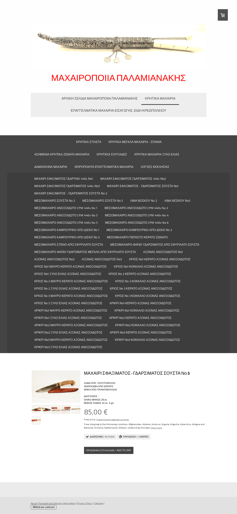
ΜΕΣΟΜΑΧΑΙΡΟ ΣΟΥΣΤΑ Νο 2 (54, 200)
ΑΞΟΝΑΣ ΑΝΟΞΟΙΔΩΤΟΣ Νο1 (163, 252)
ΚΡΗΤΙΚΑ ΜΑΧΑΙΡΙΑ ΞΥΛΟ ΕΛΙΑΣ (156, 154)
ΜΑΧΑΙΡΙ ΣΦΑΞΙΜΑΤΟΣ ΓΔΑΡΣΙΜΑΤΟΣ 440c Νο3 (67, 186)
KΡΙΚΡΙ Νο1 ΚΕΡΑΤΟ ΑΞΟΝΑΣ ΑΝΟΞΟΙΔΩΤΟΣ (140, 303)
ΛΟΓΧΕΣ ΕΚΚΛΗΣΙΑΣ (155, 166)
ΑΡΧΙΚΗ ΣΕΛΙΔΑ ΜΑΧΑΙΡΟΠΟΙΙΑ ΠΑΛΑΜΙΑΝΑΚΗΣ (100, 98)
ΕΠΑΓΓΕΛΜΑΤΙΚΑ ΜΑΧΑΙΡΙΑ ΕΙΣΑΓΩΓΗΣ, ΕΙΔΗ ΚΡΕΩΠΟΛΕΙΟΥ (118, 110)
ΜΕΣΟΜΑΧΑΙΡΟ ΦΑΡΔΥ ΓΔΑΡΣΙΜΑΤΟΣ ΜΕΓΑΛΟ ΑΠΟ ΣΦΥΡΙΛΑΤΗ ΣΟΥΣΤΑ (85, 252)
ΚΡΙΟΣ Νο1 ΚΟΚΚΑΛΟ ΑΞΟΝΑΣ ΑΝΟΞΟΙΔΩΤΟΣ (146, 266)
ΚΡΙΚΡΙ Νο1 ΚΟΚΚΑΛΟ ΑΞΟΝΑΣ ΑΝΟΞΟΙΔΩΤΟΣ (147, 310)
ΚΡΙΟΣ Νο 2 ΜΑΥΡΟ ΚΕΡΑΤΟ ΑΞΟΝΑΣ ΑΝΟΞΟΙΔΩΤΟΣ (71, 281)
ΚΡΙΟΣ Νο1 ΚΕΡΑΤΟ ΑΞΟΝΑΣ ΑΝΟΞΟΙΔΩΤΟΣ (160, 259)
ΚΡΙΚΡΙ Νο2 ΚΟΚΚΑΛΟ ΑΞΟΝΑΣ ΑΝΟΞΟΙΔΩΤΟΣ (147, 325)
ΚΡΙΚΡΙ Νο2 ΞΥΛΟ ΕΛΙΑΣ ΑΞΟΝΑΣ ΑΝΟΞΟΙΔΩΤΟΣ (68, 332)
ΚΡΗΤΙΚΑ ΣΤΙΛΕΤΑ (88, 142)
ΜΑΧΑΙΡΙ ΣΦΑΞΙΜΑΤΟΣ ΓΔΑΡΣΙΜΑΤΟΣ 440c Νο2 (133, 178)
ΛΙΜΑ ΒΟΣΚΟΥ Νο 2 (143, 200)
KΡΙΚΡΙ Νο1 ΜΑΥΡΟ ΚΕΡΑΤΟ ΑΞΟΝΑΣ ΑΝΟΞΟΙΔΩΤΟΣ (70, 310)
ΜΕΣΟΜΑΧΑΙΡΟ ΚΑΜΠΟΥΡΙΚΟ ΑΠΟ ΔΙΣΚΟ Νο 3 (67, 237)
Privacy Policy (85, 503)
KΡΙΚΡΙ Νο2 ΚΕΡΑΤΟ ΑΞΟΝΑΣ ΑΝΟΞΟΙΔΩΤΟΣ (140, 317)
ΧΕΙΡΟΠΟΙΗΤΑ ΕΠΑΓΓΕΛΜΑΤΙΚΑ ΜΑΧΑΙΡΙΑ (103, 166)
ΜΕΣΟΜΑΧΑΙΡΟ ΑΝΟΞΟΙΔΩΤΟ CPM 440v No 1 (65, 208)
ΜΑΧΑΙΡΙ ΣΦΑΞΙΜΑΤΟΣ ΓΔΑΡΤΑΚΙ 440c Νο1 (63, 178)
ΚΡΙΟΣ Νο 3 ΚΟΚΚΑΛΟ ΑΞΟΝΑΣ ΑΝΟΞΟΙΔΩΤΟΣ (147, 295)
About (34, 503)
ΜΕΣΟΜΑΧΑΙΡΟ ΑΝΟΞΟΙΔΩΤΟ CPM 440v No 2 (136, 208)
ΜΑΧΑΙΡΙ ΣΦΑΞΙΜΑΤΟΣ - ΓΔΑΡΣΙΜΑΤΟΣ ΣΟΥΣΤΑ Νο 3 (150, 193)
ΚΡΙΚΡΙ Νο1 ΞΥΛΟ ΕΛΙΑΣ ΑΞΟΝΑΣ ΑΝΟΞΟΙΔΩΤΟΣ (68, 317)
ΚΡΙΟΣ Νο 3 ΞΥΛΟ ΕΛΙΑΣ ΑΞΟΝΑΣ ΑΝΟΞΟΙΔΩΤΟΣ (68, 303)
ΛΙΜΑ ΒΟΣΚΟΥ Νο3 (177, 200)
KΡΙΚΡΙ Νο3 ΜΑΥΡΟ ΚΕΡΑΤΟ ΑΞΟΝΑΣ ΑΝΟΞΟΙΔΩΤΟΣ (71, 339)
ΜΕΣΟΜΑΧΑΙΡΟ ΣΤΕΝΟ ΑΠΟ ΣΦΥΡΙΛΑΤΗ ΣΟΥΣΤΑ (68, 244)
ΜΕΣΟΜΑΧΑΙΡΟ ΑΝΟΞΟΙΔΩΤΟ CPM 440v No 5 (66, 222)
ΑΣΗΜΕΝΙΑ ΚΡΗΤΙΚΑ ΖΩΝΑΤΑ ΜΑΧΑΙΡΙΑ (61, 154)
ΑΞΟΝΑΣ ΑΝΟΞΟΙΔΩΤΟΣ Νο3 (102, 259)
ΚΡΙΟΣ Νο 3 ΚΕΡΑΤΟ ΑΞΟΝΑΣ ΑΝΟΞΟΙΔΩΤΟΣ (141, 288)
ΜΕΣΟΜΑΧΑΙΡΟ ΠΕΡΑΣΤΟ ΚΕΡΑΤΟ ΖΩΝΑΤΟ (137, 237)
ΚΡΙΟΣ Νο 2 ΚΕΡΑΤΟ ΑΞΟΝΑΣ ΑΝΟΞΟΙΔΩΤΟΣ (140, 273)
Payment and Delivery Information (57, 503)
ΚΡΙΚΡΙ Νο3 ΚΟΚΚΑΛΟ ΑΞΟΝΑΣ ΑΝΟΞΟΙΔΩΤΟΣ (147, 339)
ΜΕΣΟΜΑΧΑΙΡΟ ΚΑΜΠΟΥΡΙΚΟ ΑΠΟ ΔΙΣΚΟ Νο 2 (139, 230)
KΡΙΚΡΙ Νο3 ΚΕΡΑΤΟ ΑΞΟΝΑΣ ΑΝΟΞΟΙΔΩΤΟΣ (141, 332)
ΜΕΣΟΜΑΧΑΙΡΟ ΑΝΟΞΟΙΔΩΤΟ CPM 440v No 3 (66, 215)
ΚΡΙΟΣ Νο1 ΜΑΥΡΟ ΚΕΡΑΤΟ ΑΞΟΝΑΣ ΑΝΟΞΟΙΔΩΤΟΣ (70, 266)
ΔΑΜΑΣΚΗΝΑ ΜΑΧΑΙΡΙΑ (50, 166)
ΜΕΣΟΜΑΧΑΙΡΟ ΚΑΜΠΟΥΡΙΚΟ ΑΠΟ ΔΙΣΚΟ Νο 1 (66, 230)
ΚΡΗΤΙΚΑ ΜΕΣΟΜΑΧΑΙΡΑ (51, 142)
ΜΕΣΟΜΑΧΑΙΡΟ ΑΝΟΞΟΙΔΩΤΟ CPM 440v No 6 (137, 222)
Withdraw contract (44, 507)
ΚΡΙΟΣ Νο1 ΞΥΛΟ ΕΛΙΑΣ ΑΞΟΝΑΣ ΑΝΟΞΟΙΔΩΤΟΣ (67, 273)
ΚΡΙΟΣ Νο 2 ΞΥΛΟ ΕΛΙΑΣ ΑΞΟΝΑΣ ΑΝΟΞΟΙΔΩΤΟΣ (68, 288)
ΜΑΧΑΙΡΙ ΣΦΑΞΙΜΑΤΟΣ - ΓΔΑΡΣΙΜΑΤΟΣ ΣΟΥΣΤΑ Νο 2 (70, 193)
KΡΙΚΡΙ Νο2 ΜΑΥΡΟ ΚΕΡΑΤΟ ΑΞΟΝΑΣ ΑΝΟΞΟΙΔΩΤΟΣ (71, 325)
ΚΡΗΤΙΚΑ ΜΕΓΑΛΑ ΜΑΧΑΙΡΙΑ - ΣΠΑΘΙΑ (135, 142)
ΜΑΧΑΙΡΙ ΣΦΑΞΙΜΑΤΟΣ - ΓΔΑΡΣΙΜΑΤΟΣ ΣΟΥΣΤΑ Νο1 (143, 186)
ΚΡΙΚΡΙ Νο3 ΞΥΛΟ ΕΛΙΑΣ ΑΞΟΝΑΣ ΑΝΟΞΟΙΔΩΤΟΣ (68, 347)
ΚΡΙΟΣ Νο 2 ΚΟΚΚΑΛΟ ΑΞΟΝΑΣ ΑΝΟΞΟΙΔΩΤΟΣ (148, 281)
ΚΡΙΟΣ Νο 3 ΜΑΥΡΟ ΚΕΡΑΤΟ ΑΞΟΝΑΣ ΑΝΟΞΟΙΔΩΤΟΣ (71, 295)
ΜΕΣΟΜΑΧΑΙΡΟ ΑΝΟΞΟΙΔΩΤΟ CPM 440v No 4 (137, 215)
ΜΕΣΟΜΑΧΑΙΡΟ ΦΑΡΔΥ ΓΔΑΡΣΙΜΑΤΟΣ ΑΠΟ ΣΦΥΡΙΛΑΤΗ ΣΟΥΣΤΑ (154, 244)
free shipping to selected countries (112, 419)
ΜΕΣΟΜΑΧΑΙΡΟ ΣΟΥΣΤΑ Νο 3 (102, 200)
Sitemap (98, 503)
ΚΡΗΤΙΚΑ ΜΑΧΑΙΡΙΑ (160, 98)
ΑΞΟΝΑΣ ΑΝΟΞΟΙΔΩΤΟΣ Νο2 (54, 259)
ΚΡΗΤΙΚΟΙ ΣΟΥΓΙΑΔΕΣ (112, 154)
